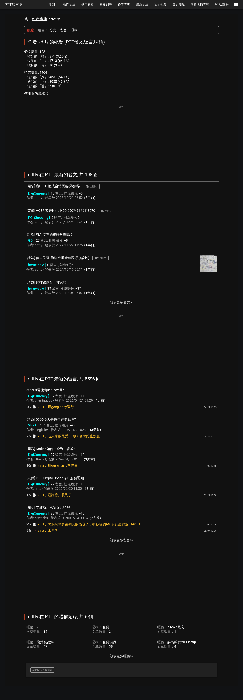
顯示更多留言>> (121, 540)
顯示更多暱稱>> (121, 656)
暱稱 (74, 30)
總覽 (30, 30)
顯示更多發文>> (121, 302)
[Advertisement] (121, 135)
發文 (53, 30)
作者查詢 (39, 19)
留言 (63, 30)
